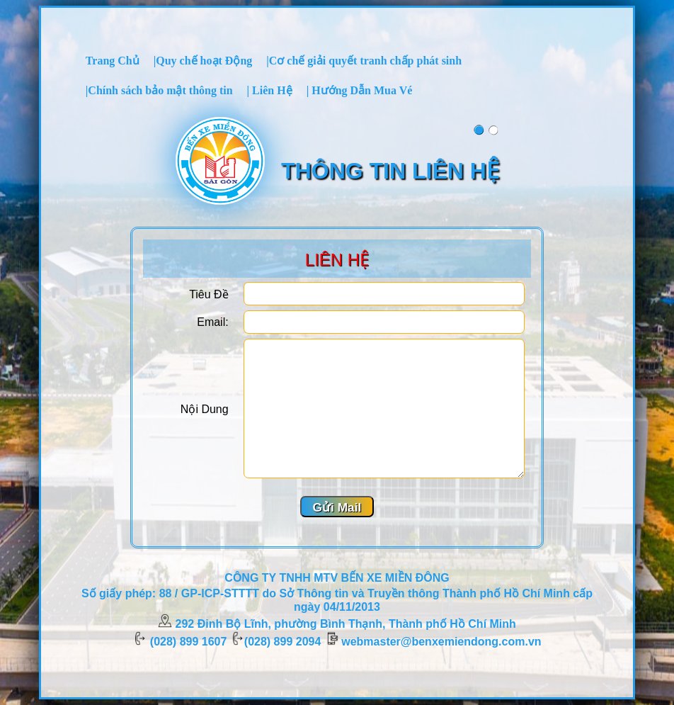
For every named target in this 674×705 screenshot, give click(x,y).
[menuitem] (113, 60)
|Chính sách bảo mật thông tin (159, 90)
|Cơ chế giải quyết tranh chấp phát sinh (364, 61)
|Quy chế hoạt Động (203, 61)
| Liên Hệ (269, 90)
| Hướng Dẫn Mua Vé (360, 90)
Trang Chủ (112, 61)
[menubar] (337, 75)
